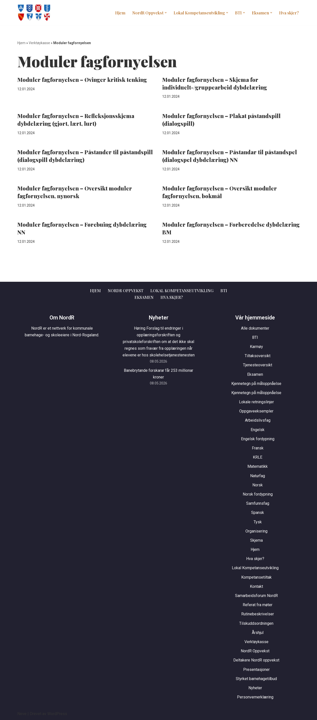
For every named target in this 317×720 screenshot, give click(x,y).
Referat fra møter (257, 604)
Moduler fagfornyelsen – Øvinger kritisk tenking (82, 79)
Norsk (257, 484)
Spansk (257, 512)
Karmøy (256, 346)
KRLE (257, 457)
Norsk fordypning (258, 494)
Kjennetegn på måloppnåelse (256, 383)
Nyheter (255, 687)
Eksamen (144, 297)
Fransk (258, 448)
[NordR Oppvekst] (34, 12)
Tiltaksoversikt (257, 355)
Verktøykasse (39, 43)
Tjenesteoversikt (257, 365)
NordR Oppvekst (126, 290)
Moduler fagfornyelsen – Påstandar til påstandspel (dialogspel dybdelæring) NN (229, 155)
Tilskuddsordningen (256, 623)
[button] (169, 13)
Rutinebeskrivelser (257, 614)
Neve (21, 713)
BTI (223, 290)
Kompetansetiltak (256, 577)
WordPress (57, 713)
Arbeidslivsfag (257, 420)
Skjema (256, 540)
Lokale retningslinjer (256, 402)
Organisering (256, 531)
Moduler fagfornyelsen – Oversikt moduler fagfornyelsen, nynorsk (74, 192)
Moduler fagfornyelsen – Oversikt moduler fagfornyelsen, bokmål (219, 192)
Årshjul (258, 632)
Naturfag (257, 475)
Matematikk (257, 466)
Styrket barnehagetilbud (256, 678)
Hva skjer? (289, 12)
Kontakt (256, 586)
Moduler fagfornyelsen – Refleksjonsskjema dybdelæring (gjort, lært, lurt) (75, 119)
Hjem (124, 12)
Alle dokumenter (255, 328)
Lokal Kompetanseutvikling (182, 290)
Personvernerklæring (255, 697)
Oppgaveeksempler (256, 411)
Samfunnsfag (257, 503)
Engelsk (257, 429)
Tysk (258, 521)
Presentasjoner (256, 669)
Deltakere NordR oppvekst (256, 660)
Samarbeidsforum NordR (256, 595)
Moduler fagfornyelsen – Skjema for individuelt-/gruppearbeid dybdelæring (214, 83)
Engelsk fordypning (257, 438)
